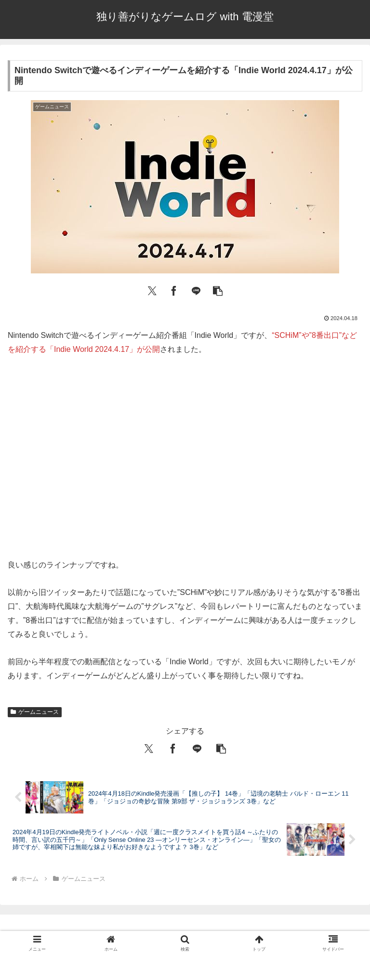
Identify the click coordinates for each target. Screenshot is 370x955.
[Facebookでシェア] (174, 289)
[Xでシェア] (152, 289)
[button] (217, 289)
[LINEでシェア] (196, 289)
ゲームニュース (35, 712)
